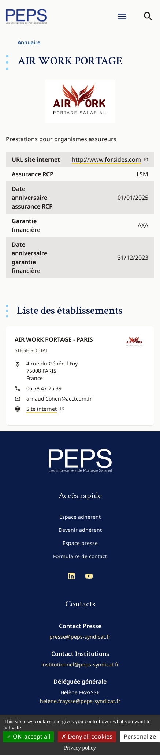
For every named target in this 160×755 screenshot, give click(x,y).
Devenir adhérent (80, 529)
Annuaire (29, 42)
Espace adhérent (80, 516)
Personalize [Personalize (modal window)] (140, 736)
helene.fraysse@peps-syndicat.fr (80, 701)
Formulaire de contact (80, 556)
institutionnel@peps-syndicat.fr (80, 664)
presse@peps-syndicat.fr (80, 636)
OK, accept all (28, 736)
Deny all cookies (87, 736)
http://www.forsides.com (110, 159)
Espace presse (80, 543)
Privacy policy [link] (80, 748)
